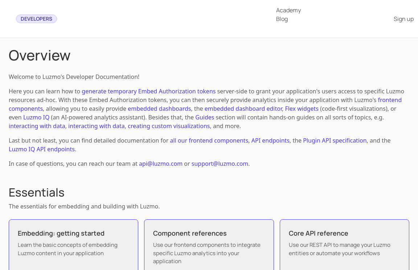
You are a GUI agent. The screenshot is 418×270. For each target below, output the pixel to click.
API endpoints (270, 140)
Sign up (404, 19)
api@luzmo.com (161, 164)
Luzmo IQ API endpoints (42, 149)
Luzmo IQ (36, 117)
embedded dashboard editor (243, 109)
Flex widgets (302, 109)
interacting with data (37, 126)
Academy (288, 10)
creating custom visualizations (169, 126)
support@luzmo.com (220, 164)
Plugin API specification (334, 140)
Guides (204, 117)
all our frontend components (209, 140)
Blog (282, 19)
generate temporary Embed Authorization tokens (149, 91)
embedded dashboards (159, 109)
